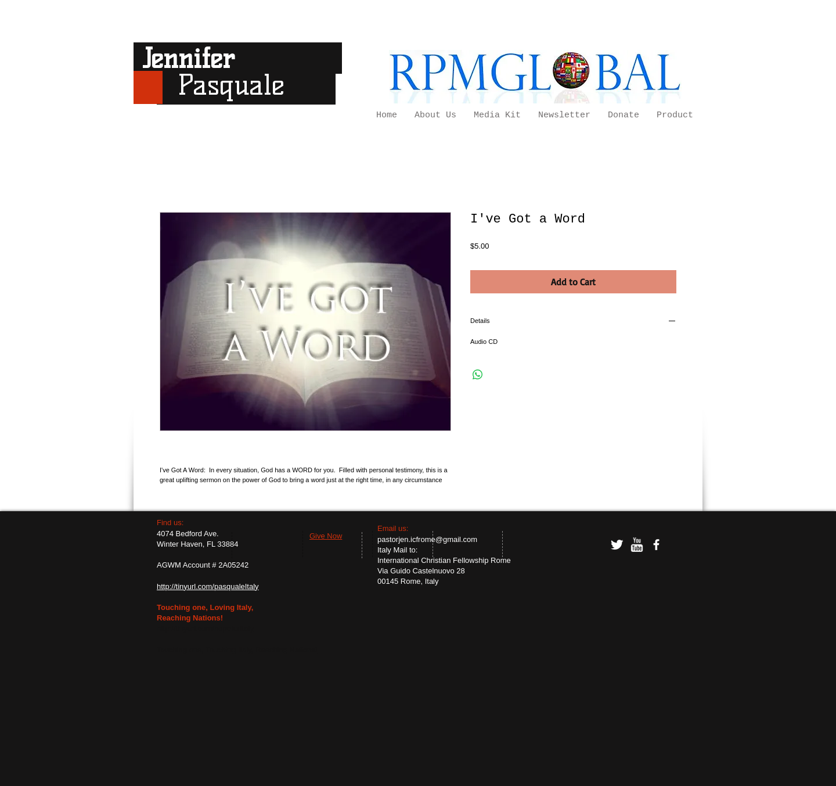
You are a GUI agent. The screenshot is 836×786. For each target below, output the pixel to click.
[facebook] (656, 544)
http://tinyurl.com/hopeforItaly (205, 628)
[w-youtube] (636, 544)
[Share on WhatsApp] (478, 375)
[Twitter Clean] (617, 544)
